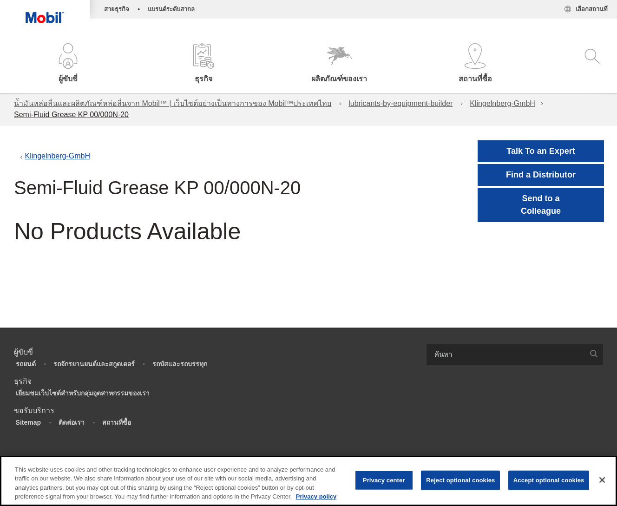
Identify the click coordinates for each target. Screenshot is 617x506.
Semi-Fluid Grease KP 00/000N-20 (71, 114)
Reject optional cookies (460, 480)
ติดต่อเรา (72, 422)
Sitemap (28, 422)
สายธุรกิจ (116, 9)
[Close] (602, 480)
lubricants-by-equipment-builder (400, 103)
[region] (308, 481)
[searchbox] (505, 354)
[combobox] (515, 354)
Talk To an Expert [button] (540, 151)
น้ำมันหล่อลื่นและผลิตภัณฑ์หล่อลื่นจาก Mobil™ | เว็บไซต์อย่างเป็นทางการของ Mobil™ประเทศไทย (172, 103)
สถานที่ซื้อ (116, 422)
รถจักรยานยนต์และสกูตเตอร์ (94, 364)
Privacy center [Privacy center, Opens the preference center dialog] (384, 480)
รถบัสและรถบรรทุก (179, 364)
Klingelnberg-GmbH (502, 103)
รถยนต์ (26, 364)
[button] (68, 64)
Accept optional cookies (548, 480)
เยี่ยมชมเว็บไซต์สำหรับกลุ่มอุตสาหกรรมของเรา (83, 393)
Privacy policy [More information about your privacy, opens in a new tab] (316, 496)
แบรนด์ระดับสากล (171, 9)
